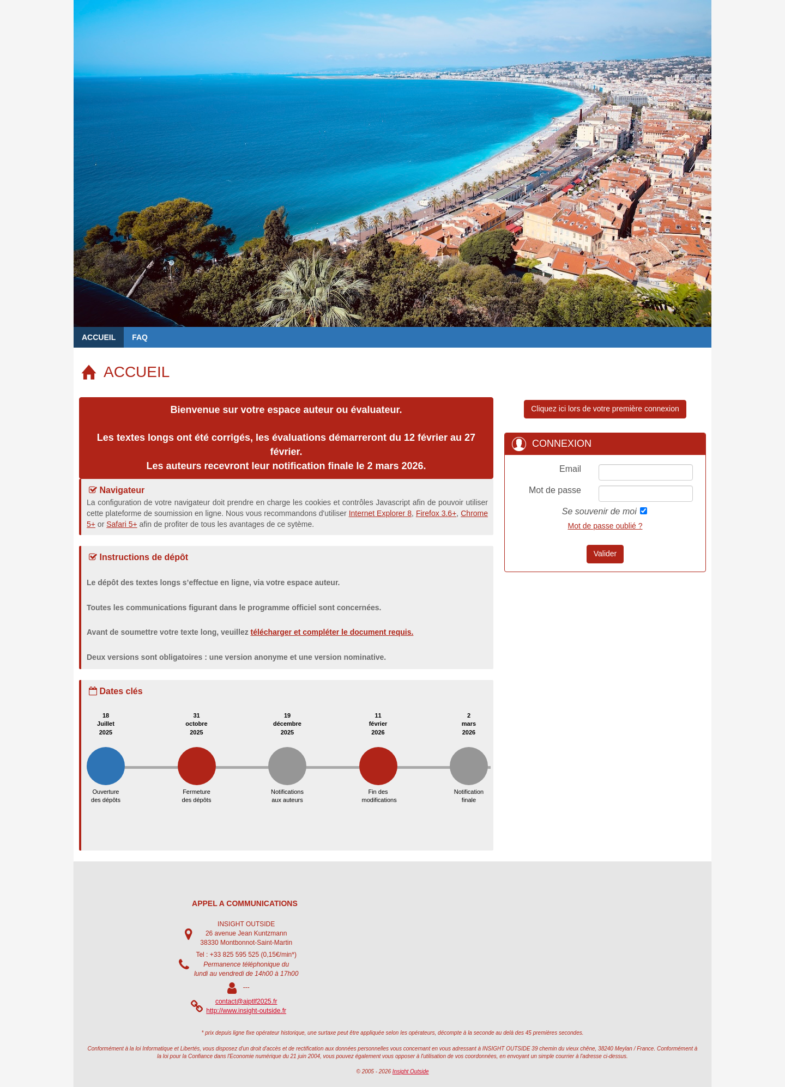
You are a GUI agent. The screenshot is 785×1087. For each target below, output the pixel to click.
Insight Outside (410, 1071)
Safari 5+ (121, 524)
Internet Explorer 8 (380, 513)
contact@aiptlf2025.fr (246, 1001)
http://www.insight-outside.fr (246, 1011)
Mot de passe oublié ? (605, 525)
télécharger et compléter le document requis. (332, 632)
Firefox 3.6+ (436, 513)
